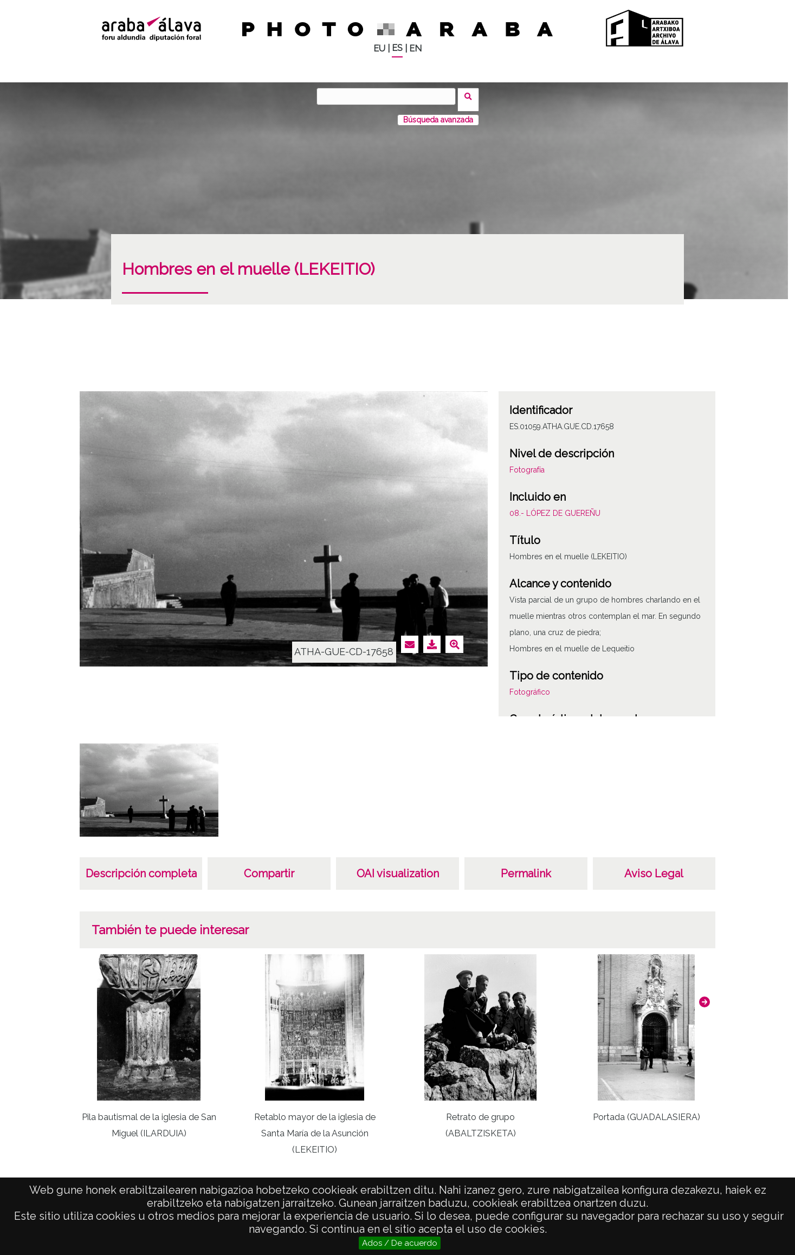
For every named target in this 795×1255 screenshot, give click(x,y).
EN (415, 48)
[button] (704, 995)
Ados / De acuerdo (399, 1243)
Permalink (526, 867)
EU (379, 48)
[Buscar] (389, 96)
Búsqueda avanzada (438, 113)
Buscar (471, 96)
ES (397, 48)
